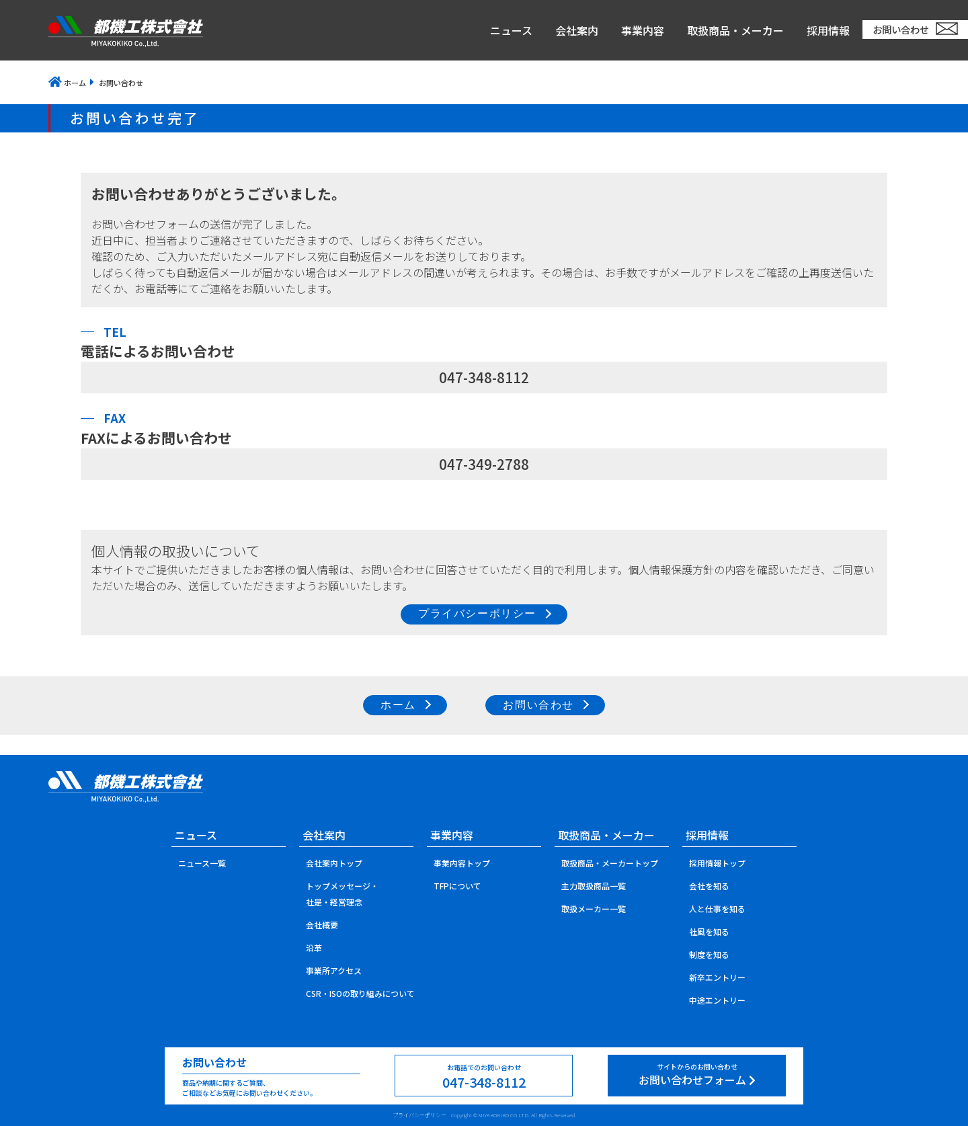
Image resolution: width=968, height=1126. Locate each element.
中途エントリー (717, 1000)
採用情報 (828, 30)
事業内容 (642, 30)
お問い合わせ (901, 29)
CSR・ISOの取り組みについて (360, 993)
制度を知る (709, 954)
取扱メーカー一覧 (593, 908)
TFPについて (457, 885)
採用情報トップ (717, 863)
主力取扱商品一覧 (593, 885)
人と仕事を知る (717, 908)
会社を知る (709, 885)
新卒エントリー (717, 977)
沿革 (314, 947)
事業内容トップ (462, 863)
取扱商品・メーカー (735, 30)
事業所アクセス (334, 970)
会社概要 (322, 924)
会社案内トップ (334, 863)
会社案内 (576, 30)
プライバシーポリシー (419, 1115)
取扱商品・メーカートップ (609, 863)
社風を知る (709, 931)
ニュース (511, 30)
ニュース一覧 (202, 863)
